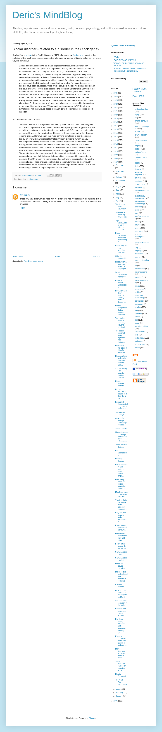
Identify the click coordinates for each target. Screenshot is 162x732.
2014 (116, 137)
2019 (116, 118)
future (137, 222)
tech (136, 335)
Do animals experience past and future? (121, 536)
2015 (116, 133)
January (119, 696)
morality (138, 277)
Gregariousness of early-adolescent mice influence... (121, 436)
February (120, 693)
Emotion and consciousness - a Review (121, 612)
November (120, 171)
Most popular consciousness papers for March (121, 593)
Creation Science (119, 585)
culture (138, 149)
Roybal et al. (78, 55)
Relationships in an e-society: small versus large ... (120, 470)
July (118, 190)
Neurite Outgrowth (120, 675)
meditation (139, 254)
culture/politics (141, 157)
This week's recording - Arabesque (121, 214)
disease (138, 169)
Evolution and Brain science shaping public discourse (121, 296)
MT (21, 195)
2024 (116, 100)
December (120, 165)
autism (137, 132)
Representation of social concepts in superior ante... (121, 360)
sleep (137, 323)
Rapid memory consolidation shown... (121, 527)
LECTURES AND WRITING (124, 60)
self (136, 310)
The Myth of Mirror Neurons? (120, 206)
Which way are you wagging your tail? (121, 249)
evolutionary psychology (140, 197)
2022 (116, 107)
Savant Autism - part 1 (121, 553)
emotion (30, 179)
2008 (116, 158)
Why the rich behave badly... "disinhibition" (121, 517)
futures (138, 225)
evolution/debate (142, 191)
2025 (116, 97)
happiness (139, 231)
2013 (116, 140)
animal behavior (141, 121)
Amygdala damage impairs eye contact (121, 421)
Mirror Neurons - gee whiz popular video (120, 653)
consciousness (141, 140)
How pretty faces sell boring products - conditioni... (121, 484)
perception (139, 289)
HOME (116, 57)
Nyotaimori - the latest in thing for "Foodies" (121, 349)
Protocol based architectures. (121, 283)
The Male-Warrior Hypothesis (121, 682)
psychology (139, 301)
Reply (22, 208)
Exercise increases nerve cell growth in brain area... (121, 640)
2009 (116, 155)
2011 (116, 147)
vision (137, 347)
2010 (116, 151)
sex (136, 320)
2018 (116, 122)
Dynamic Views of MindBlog (123, 46)
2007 (116, 162)
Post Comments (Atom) (33, 261)
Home (57, 257)
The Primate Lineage (120, 413)
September (120, 181)
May (118, 197)
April (118, 201)
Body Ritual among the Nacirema (120, 546)
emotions (139, 181)
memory (138, 257)
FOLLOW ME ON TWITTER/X (140, 90)
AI (136, 118)
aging (137, 115)
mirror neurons (141, 272)
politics (138, 292)
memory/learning (142, 260)
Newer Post (18, 257)
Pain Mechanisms (121, 453)
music (137, 286)
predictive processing (139, 296)
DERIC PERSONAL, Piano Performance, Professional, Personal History (130, 70)
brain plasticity (141, 135)
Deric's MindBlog (47, 15)
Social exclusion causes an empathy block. (120, 666)
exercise (138, 207)
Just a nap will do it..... (121, 446)
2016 (116, 129)
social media (140, 332)
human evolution (142, 242)
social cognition (141, 326)
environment (140, 184)
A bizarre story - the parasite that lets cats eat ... (121, 373)
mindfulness (140, 269)
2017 (116, 126)
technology (139, 338)
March (119, 689)
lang (136, 247)
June (118, 194)
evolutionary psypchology (140, 202)
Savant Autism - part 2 (121, 559)
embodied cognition (139, 173)
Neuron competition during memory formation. (121, 310)
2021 (116, 111)
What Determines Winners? (121, 274)
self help (138, 313)
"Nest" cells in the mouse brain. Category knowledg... (121, 504)
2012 (116, 144)
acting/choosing (141, 109)
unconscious (140, 344)
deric (137, 166)
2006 (116, 701)
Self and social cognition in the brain (121, 603)
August (119, 186)
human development (140, 235)
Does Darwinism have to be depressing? (121, 237)
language (139, 251)
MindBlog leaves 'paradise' (120, 566)
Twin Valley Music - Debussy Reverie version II (120, 322)
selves (137, 317)
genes (35, 179)
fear (136, 213)
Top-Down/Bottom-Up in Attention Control (121, 225)
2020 (116, 115)
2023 (116, 104)
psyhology (139, 304)
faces (137, 210)
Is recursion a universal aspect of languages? (121, 265)
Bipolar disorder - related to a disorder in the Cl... (121, 393)
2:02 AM (27, 195)
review (29, 55)
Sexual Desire (121, 428)
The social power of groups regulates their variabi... (120, 336)
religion (138, 307)
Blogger (92, 718)
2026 (116, 93)
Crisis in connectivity (121, 257)
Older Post (96, 257)
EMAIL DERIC (138, 96)
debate (138, 163)
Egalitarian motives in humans (120, 383)
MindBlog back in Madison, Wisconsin (121, 494)
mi (136, 266)
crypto (137, 146)
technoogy (139, 341)
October (119, 177)
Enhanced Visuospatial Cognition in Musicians (121, 405)
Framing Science (119, 460)
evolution (138, 187)
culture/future (140, 152)
